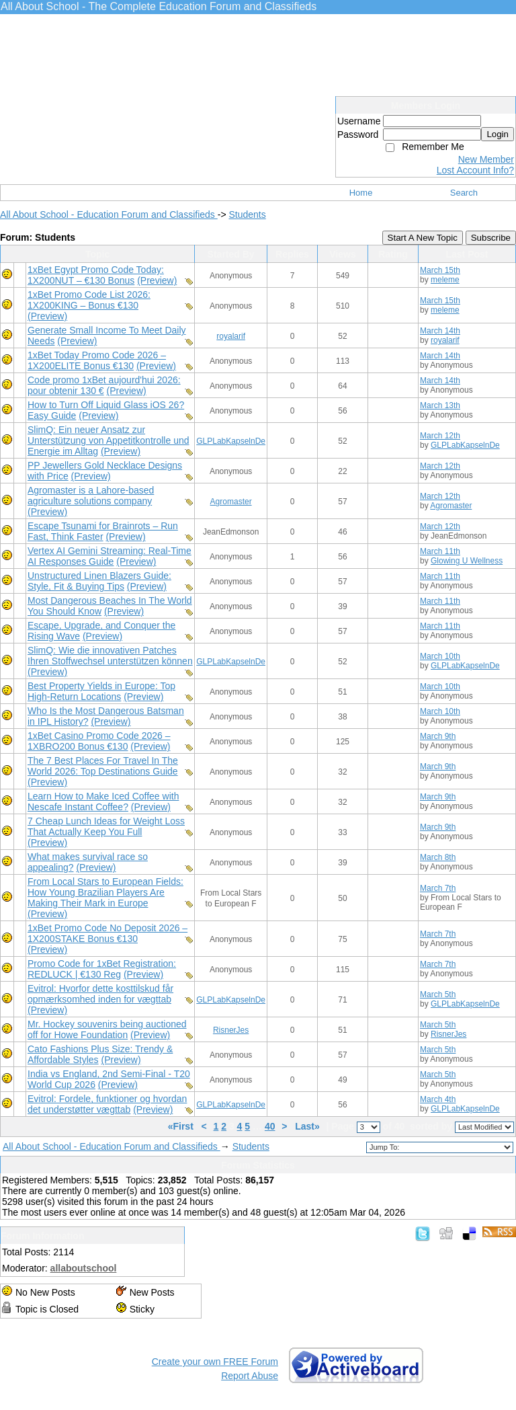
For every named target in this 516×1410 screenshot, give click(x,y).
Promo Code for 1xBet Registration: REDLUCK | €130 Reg (102, 969)
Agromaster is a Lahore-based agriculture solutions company (91, 495)
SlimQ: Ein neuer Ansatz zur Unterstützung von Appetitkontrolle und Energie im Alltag (108, 440)
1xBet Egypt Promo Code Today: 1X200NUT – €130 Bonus (96, 275)
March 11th (440, 551)
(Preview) (157, 280)
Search (464, 193)
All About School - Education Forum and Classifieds (109, 214)
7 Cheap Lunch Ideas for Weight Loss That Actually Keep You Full (106, 826)
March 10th (440, 656)
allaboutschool (83, 1268)
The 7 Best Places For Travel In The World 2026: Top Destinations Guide (103, 766)
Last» (308, 1126)
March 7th (438, 888)
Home (361, 193)
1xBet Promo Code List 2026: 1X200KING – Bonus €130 (89, 300)
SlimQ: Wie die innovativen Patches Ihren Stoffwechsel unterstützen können (110, 655)
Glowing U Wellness (467, 560)
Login (497, 134)
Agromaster (231, 501)
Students (246, 214)
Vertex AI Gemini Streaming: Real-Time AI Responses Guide (109, 556)
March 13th (440, 405)
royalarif (230, 336)
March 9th (438, 736)
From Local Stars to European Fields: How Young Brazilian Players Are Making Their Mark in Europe (105, 892)
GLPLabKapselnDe (230, 441)
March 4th (438, 1099)
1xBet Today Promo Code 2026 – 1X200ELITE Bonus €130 (97, 360)
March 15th (440, 270)
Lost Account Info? (475, 170)
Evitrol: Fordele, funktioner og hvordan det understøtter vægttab (107, 1104)
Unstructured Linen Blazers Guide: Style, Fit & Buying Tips (99, 581)
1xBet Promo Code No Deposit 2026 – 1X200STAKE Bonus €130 (107, 933)
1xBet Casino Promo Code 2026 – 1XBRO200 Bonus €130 (99, 741)
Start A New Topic (423, 238)
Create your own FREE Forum (215, 1361)
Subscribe (491, 238)
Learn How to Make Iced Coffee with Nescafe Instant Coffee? (103, 801)
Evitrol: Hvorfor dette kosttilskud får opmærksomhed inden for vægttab (100, 994)
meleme (445, 279)
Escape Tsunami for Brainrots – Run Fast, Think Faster (103, 531)
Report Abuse (249, 1375)
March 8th (438, 857)
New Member (486, 159)
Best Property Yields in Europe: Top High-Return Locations (101, 691)
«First (182, 1126)
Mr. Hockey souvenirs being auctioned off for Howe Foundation (107, 1029)
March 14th (440, 331)
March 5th (438, 994)
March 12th (440, 435)
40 (270, 1126)
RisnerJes (231, 1030)
